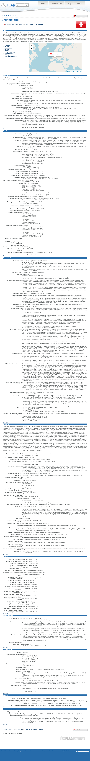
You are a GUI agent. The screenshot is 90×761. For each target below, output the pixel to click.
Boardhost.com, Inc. (27, 751)
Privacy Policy (17, 751)
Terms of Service (9, 751)
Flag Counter (15, 5)
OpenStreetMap (77, 71)
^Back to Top (5, 128)
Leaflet (69, 71)
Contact (3, 751)
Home (43, 4)
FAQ (69, 4)
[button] (60, 53)
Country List (57, 4)
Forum (79, 4)
